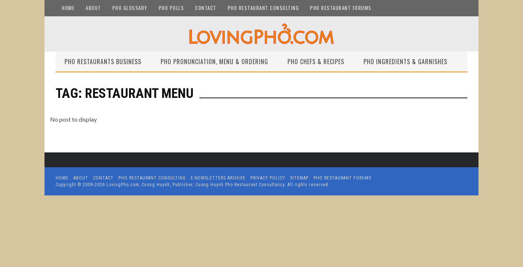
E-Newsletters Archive (218, 178)
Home (68, 7)
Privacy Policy (267, 178)
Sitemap (299, 178)
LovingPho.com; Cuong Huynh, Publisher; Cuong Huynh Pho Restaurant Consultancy (195, 184)
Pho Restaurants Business (103, 61)
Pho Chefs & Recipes (315, 61)
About (93, 7)
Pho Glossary (130, 7)
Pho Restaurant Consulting (263, 7)
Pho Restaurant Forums (341, 7)
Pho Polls (171, 7)
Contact (206, 7)
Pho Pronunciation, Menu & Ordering (214, 61)
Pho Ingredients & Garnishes (405, 61)
